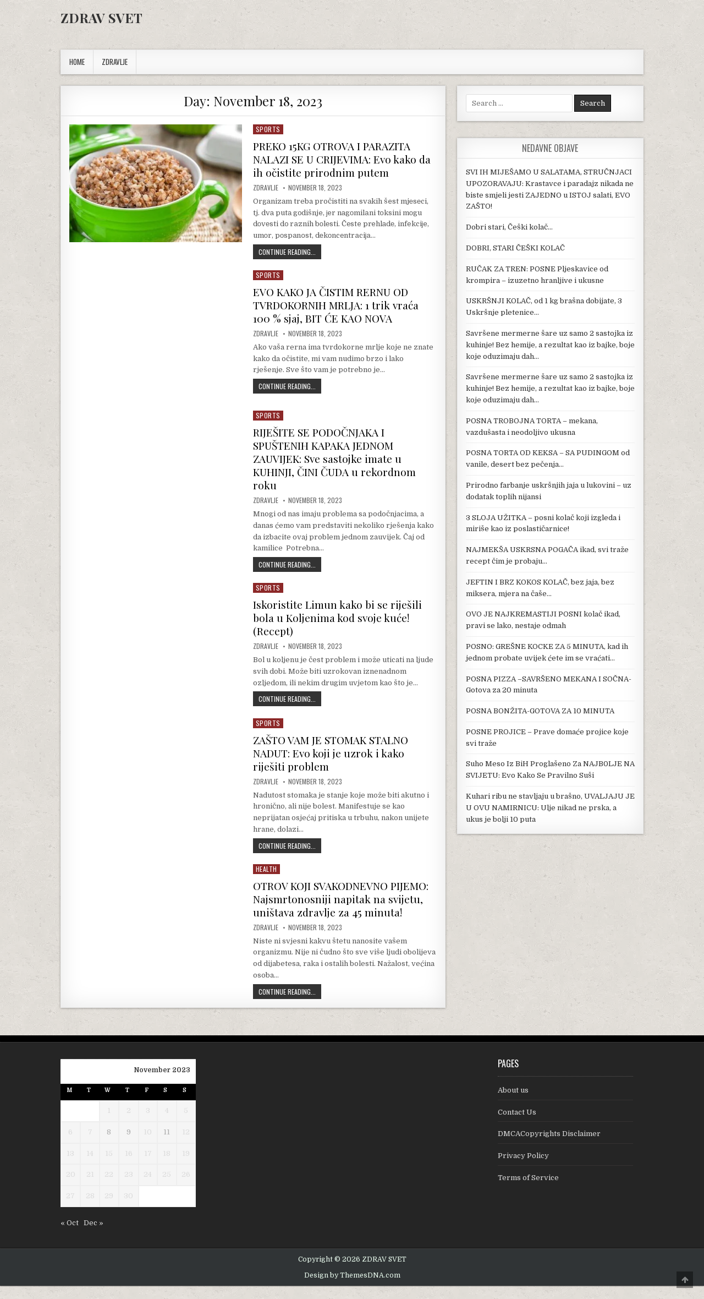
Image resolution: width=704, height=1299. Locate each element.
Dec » (93, 1236)
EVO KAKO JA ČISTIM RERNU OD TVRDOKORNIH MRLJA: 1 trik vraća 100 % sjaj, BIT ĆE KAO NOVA (339, 304)
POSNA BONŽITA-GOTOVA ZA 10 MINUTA (540, 711)
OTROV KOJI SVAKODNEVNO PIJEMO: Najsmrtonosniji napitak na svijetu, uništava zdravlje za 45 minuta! (343, 905)
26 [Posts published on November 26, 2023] (186, 1187)
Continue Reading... (289, 251)
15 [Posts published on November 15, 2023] (109, 1166)
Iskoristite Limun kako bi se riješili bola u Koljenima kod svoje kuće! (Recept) (339, 617)
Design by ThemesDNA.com (352, 1288)
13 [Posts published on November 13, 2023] (70, 1166)
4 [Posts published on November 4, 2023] (167, 1124)
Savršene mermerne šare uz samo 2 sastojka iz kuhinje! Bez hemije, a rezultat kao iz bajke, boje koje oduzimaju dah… (550, 345)
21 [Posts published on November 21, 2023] (90, 1187)
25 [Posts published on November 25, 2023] (166, 1187)
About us (513, 1103)
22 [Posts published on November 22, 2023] (109, 1187)
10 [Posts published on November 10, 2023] (148, 1145)
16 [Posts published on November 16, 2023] (129, 1166)
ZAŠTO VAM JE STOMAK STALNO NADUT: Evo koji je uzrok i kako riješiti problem (335, 752)
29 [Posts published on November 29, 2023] (109, 1209)
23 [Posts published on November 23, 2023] (128, 1187)
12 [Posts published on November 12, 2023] (186, 1145)
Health (266, 869)
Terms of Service (528, 1191)
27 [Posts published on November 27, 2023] (70, 1209)
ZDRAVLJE (115, 61)
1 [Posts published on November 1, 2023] (109, 1124)
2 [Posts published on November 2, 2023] (129, 1124)
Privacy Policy (523, 1169)
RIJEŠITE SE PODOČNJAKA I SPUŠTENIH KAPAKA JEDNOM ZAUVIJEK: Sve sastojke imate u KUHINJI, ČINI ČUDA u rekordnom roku (337, 458)
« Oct (70, 1236)
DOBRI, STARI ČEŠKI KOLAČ (515, 248)
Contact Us (517, 1125)
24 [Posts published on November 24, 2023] (148, 1187)
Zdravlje (265, 187)
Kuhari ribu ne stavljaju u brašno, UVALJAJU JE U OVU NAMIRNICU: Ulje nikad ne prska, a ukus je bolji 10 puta (550, 807)
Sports (268, 129)
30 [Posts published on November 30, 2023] (128, 1209)
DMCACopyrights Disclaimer (549, 1147)
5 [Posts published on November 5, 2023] (186, 1124)
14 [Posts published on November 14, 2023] (90, 1166)
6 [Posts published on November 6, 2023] (70, 1145)
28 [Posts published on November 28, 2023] (90, 1209)
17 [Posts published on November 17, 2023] (148, 1166)
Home (77, 61)
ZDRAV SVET (101, 17)
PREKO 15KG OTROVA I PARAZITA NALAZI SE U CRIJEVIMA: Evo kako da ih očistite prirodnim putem (338, 158)
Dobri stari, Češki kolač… (509, 227)
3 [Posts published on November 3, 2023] (148, 1124)
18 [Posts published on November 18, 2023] (166, 1166)
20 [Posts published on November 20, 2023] (70, 1187)
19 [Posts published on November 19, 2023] (186, 1166)
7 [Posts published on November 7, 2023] (90, 1145)
